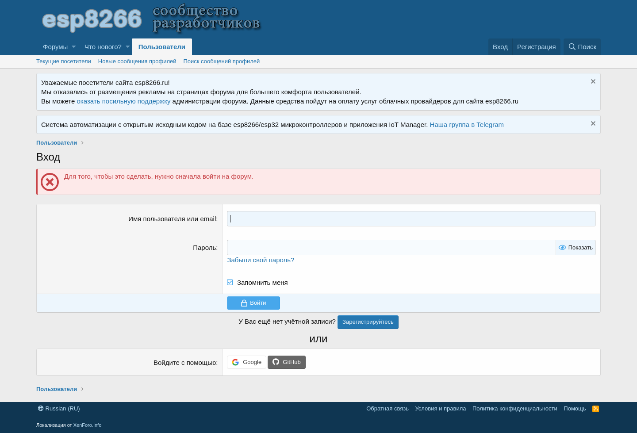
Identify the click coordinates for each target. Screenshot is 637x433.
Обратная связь (387, 408)
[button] (73, 46)
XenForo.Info (87, 425)
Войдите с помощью (184, 362)
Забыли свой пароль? (260, 260)
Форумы (55, 46)
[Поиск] (582, 46)
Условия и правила (440, 408)
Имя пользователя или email (172, 218)
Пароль (204, 247)
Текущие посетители (63, 61)
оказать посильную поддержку (124, 101)
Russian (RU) (59, 408)
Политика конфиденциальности (514, 408)
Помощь (575, 408)
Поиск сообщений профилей (221, 61)
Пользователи (161, 46)
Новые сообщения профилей (137, 61)
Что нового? (103, 46)
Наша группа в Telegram (467, 124)
